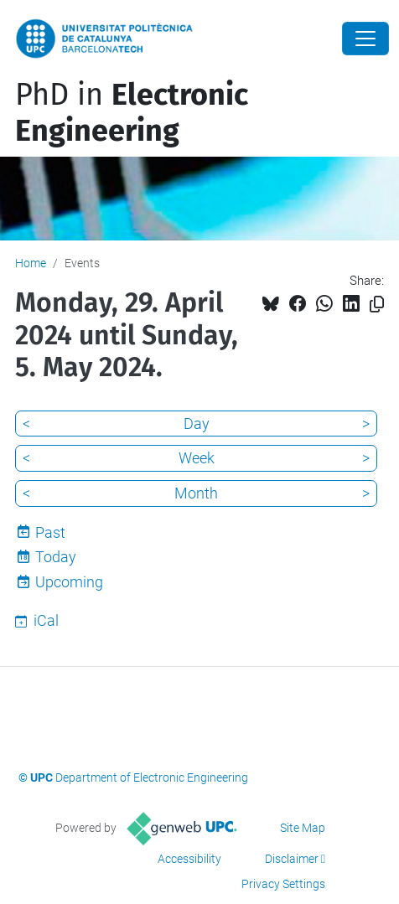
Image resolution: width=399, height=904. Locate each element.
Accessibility (189, 858)
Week (197, 458)
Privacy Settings (283, 884)
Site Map (302, 827)
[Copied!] (377, 304)
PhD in (131, 112)
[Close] (365, 38)
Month (196, 493)
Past (50, 532)
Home (30, 263)
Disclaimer (292, 858)
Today (55, 557)
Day (197, 423)
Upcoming (69, 582)
